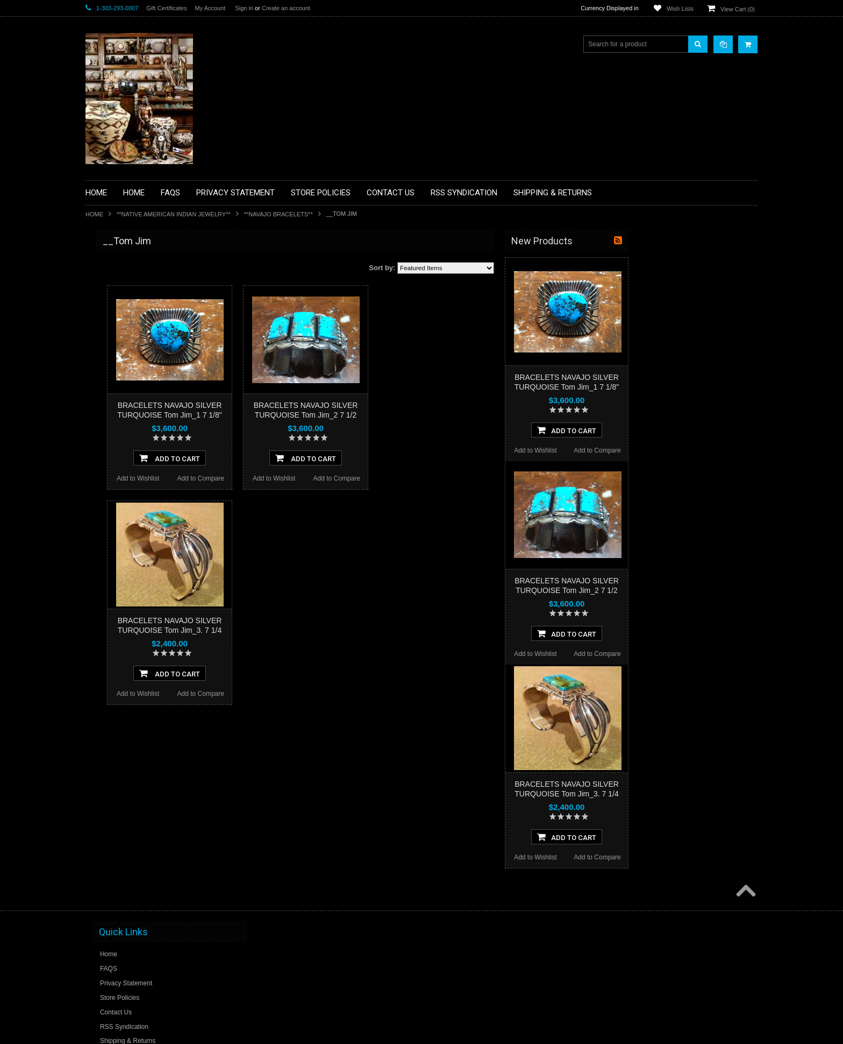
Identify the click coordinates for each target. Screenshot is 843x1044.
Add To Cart (298, 458)
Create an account (286, 8)
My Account (210, 8)
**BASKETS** (112, 284)
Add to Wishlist (267, 478)
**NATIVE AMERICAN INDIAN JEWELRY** (174, 214)
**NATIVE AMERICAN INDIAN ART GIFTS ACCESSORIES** (142, 434)
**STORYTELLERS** (122, 594)
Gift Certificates (166, 8)
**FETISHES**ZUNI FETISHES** (139, 393)
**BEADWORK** (116, 330)
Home (94, 214)
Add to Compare (329, 478)
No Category (110, 612)
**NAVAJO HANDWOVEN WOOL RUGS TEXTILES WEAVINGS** (150, 516)
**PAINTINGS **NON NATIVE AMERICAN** (134, 307)
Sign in (244, 8)
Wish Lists (680, 8)
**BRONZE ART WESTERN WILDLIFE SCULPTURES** (148, 352)
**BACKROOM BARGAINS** (133, 266)
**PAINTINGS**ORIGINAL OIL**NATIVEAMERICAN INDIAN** (142, 489)
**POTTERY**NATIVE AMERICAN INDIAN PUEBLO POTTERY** (141, 571)
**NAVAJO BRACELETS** (278, 214)
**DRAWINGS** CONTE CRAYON (141, 375)
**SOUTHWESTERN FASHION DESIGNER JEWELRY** (137, 543)
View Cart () (737, 9)
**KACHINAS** (113, 411)
